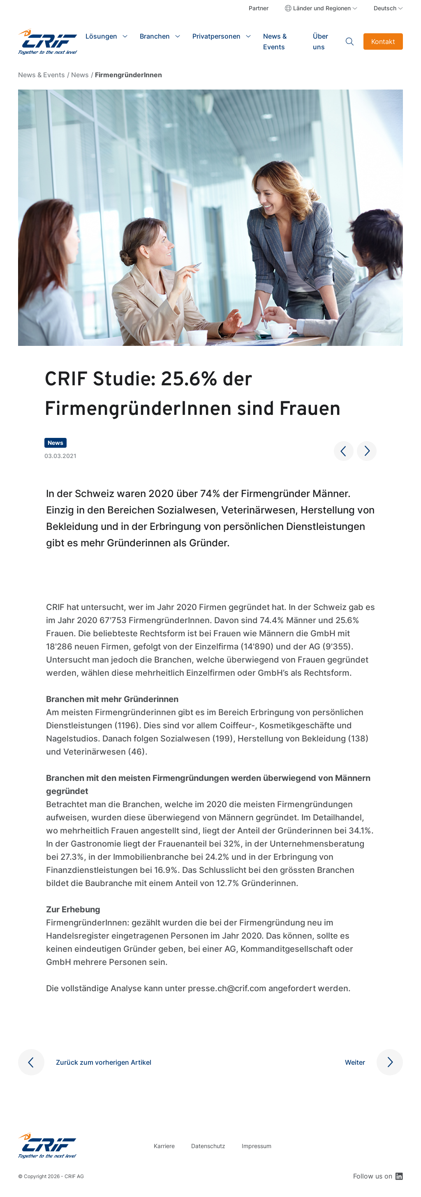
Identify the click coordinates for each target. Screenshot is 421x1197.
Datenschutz (208, 1145)
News (80, 75)
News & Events (275, 41)
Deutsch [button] (385, 8)
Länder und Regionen (322, 8)
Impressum (256, 1145)
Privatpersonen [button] (216, 36)
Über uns (320, 41)
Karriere (164, 1145)
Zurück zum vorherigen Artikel (103, 1062)
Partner (258, 8)
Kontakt (383, 41)
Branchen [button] (155, 36)
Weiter (355, 1062)
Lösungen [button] (101, 36)
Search (349, 41)
